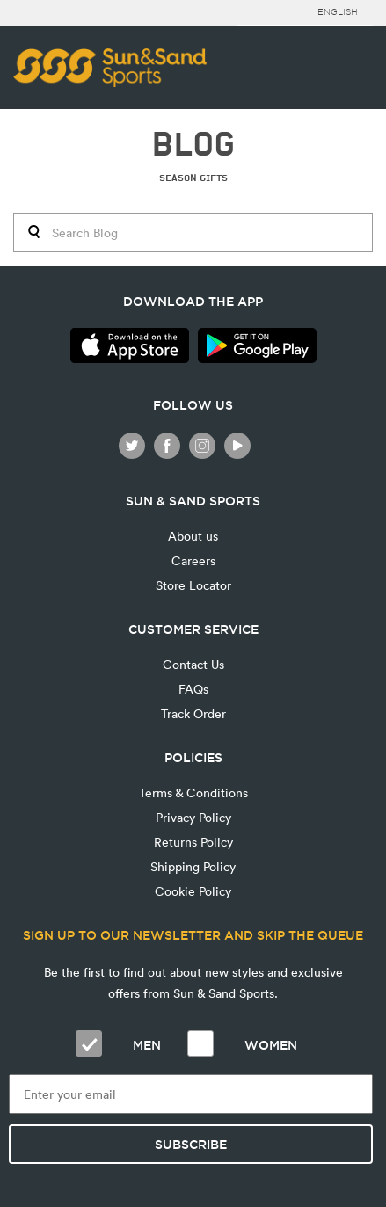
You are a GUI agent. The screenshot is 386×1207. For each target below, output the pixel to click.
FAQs (193, 688)
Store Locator (193, 585)
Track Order (193, 713)
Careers (193, 560)
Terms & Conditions (193, 792)
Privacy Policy (193, 817)
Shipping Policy (193, 866)
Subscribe (191, 1145)
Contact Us (193, 664)
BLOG (193, 144)
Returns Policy (193, 841)
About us (193, 535)
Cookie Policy (193, 891)
